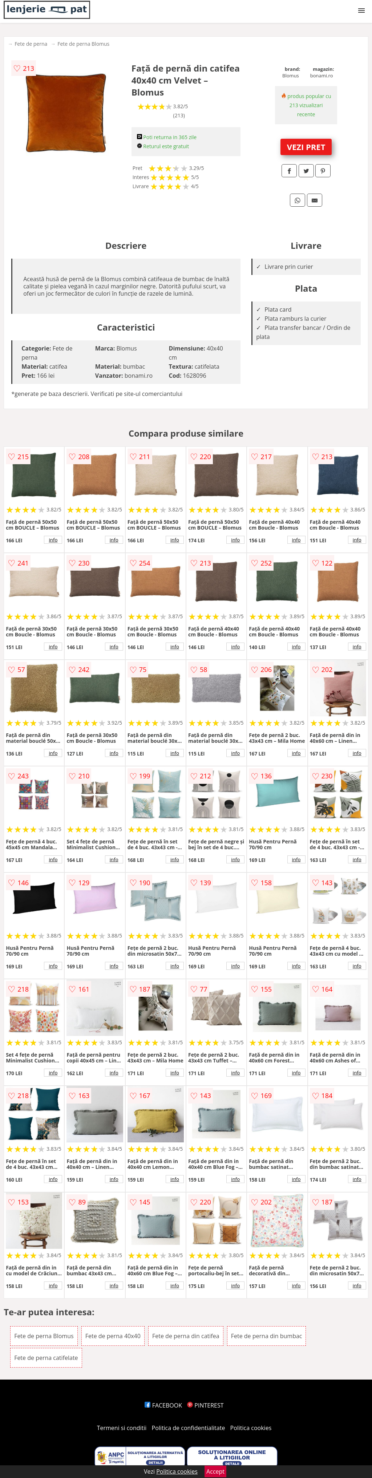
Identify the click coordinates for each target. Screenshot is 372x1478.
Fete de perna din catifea (185, 1336)
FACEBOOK (163, 1405)
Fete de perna (31, 43)
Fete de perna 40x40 (113, 1336)
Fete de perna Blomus (83, 43)
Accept (215, 1471)
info (53, 539)
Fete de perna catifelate (46, 1358)
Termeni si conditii (122, 1428)
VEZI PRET (306, 146)
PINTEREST (205, 1405)
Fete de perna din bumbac (266, 1336)
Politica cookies (251, 1428)
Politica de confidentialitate (188, 1428)
